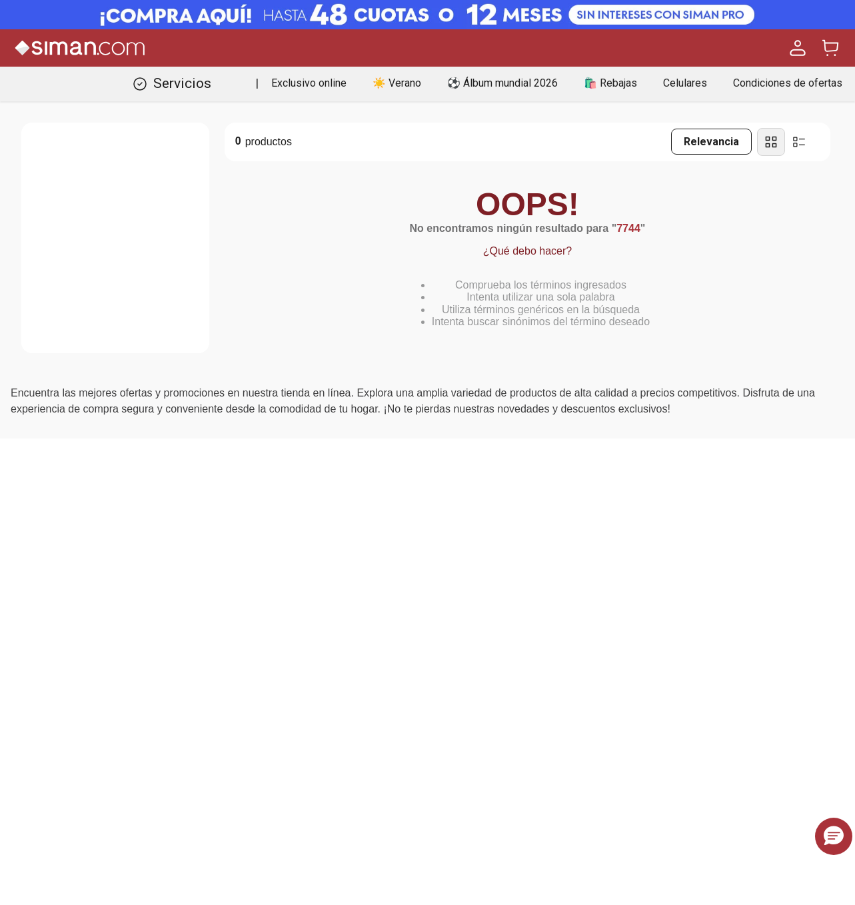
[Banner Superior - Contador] (427, 14)
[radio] (771, 142)
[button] (833, 836)
